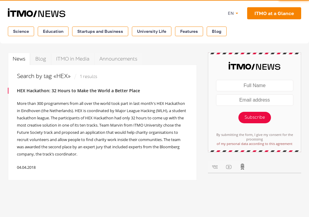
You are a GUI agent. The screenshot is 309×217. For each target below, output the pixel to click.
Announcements (118, 59)
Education (53, 31)
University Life (151, 31)
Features (189, 31)
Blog (216, 31)
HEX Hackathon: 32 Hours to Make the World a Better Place (78, 90)
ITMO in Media (72, 59)
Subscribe (254, 117)
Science (21, 31)
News (19, 59)
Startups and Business (100, 31)
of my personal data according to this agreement (254, 143)
